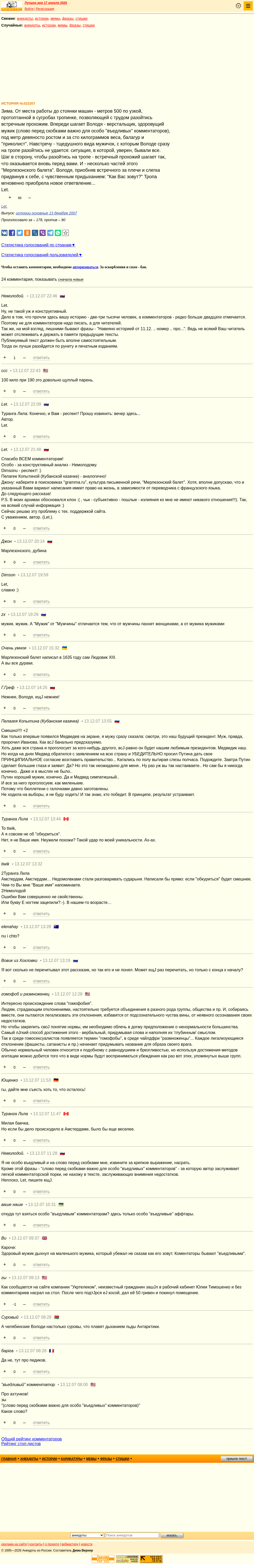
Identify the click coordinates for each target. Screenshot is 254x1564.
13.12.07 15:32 (45, 648)
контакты (36, 1544)
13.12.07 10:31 (42, 1204)
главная (8, 1459)
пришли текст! (236, 1458)
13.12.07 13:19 (56, 960)
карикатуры (72, 1459)
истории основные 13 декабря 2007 (46, 213)
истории (42, 18)
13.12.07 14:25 (33, 687)
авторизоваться (85, 267)
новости (86, 1544)
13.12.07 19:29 (24, 614)
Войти (29, 9)
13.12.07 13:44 (47, 819)
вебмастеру (69, 1544)
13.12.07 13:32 (28, 864)
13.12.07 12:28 (69, 994)
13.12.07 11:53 (37, 1080)
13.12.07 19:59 (34, 575)
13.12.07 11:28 (43, 1153)
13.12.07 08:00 (74, 1384)
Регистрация (45, 9)
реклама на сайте (14, 1544)
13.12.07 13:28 (37, 926)
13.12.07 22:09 (27, 404)
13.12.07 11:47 (47, 1114)
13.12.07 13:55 (98, 721)
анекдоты (25, 18)
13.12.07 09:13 (25, 1277)
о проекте (52, 1544)
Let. (4, 206)
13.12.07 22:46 (43, 296)
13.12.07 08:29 (37, 1317)
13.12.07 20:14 (31, 541)
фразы (67, 18)
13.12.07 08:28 (32, 1351)
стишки (81, 18)
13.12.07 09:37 (25, 1238)
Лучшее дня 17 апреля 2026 (46, 3)
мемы (55, 18)
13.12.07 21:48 (27, 449)
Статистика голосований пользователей (39, 255)
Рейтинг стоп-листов (21, 1443)
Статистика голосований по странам (36, 245)
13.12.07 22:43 (26, 370)
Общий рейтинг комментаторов (31, 1439)
